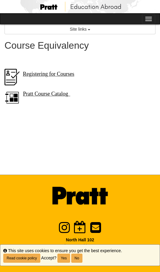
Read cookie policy (22, 258)
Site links (80, 29)
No (77, 258)
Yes (64, 258)
